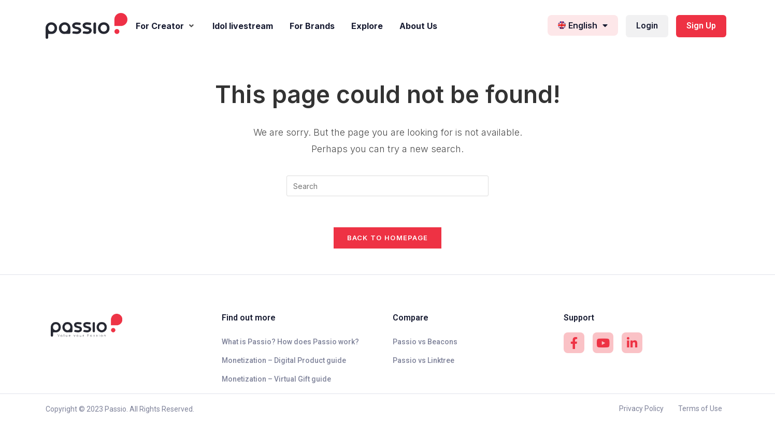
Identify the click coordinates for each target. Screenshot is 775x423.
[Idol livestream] (242, 26)
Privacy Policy (641, 408)
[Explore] (367, 26)
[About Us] (418, 26)
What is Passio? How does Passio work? (290, 342)
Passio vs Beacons (425, 342)
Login (647, 26)
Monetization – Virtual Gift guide (276, 379)
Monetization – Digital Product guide (284, 360)
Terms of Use (700, 408)
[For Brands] (312, 26)
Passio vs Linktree (423, 360)
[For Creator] (165, 26)
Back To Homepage (387, 238)
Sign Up (701, 26)
